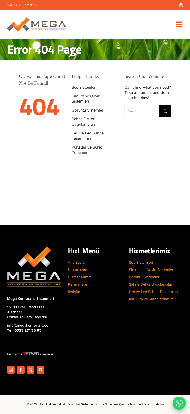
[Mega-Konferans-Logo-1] (36, 19)
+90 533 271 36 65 (27, 5)
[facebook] (21, 370)
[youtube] (40, 370)
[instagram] (181, 5)
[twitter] (30, 370)
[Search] (165, 111)
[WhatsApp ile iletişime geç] (179, 403)
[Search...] (141, 111)
